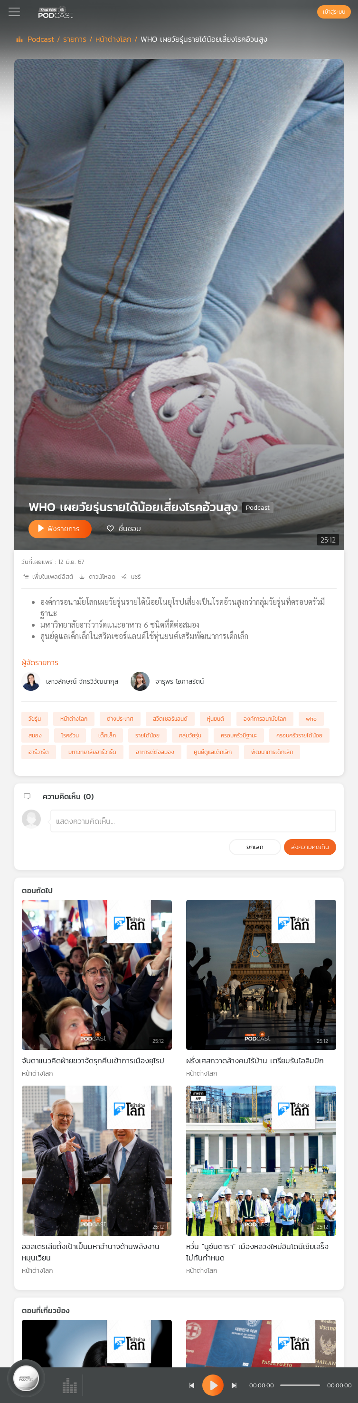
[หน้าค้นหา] (312, 12)
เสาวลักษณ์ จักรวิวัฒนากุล (82, 682)
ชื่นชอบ (130, 528)
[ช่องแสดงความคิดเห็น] (193, 821)
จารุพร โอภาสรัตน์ (179, 682)
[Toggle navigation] (14, 12)
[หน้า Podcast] (75, 11)
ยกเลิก (255, 846)
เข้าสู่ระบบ (334, 12)
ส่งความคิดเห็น (310, 846)
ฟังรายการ (63, 528)
